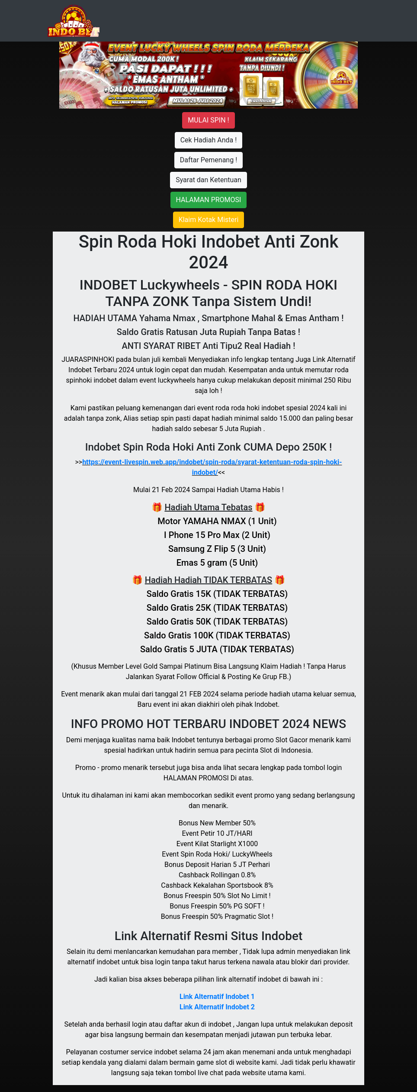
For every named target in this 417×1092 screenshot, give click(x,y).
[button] (81, 75)
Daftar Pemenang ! (208, 160)
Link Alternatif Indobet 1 (217, 996)
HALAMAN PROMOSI (208, 200)
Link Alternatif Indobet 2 (217, 1007)
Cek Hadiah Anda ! (208, 140)
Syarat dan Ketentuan (208, 180)
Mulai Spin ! (208, 120)
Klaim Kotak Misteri (209, 220)
